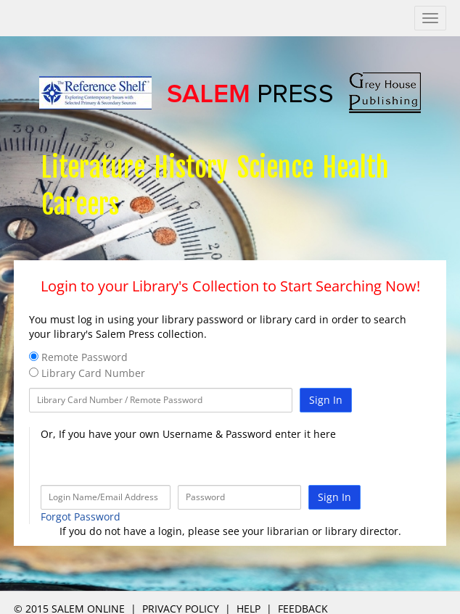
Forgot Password (80, 516)
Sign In (325, 400)
